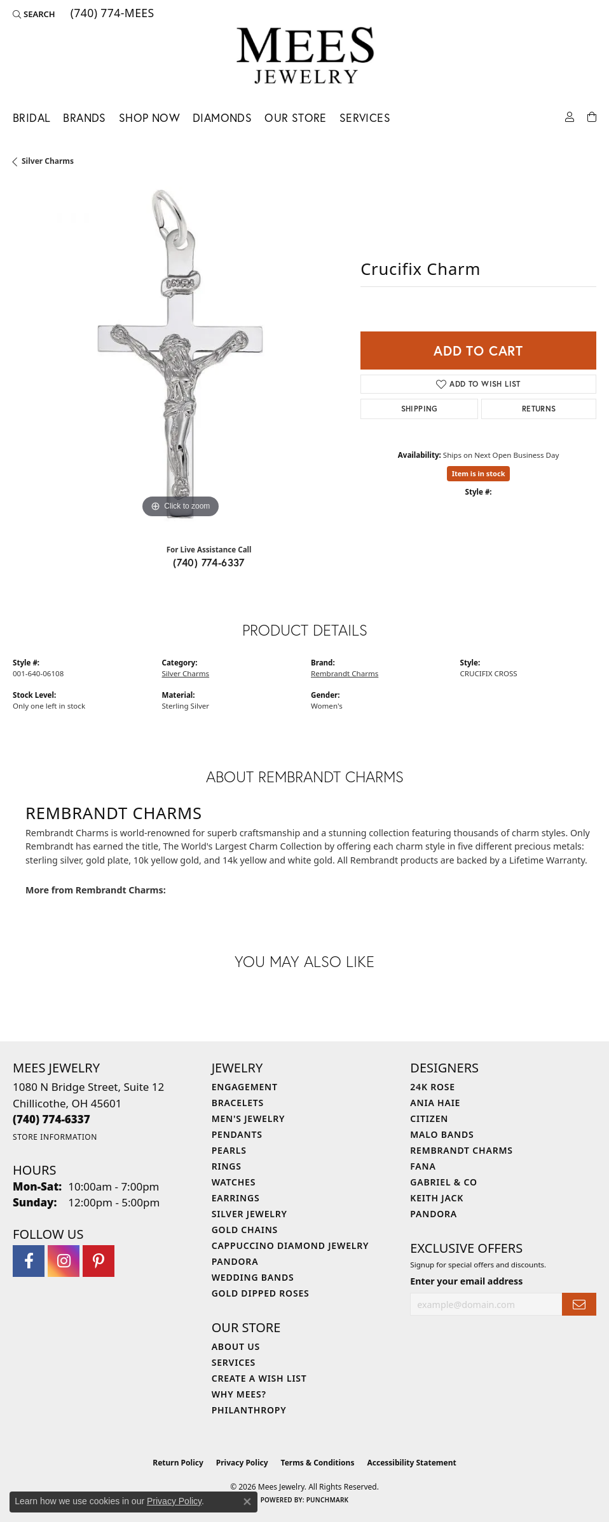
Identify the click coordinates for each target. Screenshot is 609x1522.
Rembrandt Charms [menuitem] (461, 1150)
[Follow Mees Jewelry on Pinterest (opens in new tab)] (98, 1261)
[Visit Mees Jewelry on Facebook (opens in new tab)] (28, 1261)
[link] (111, 14)
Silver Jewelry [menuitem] (249, 1214)
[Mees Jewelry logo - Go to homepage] (304, 57)
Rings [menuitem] (227, 1166)
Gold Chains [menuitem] (245, 1230)
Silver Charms (48, 161)
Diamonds (222, 117)
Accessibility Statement (411, 1462)
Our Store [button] (295, 117)
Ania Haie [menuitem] (435, 1103)
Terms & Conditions (318, 1462)
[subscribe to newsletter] (579, 1304)
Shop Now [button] (149, 117)
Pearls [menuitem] (229, 1150)
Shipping (419, 408)
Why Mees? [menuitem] (239, 1394)
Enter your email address (466, 1281)
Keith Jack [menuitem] (436, 1198)
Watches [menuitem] (234, 1182)
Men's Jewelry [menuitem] (248, 1118)
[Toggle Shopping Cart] (591, 116)
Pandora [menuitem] (235, 1261)
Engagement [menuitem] (245, 1087)
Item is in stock (478, 473)
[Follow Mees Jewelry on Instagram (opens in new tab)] (63, 1261)
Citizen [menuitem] (429, 1118)
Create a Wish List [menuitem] (259, 1378)
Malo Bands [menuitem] (442, 1134)
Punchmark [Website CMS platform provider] (327, 1499)
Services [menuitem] (234, 1362)
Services (364, 117)
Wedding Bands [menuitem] (253, 1277)
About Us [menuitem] (236, 1346)
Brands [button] (84, 117)
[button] (34, 14)
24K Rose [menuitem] (432, 1087)
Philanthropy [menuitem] (249, 1410)
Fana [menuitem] (422, 1166)
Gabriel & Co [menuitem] (443, 1182)
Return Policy (178, 1462)
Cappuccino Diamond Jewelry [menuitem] (290, 1245)
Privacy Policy (242, 1462)
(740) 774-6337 (209, 562)
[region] (180, 354)
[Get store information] (55, 1136)
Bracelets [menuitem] (238, 1103)
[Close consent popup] (247, 1501)
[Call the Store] (51, 1119)
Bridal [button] (31, 117)
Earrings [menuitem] (236, 1198)
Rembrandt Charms (344, 673)
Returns (539, 408)
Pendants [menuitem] (237, 1134)
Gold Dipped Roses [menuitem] (261, 1293)
